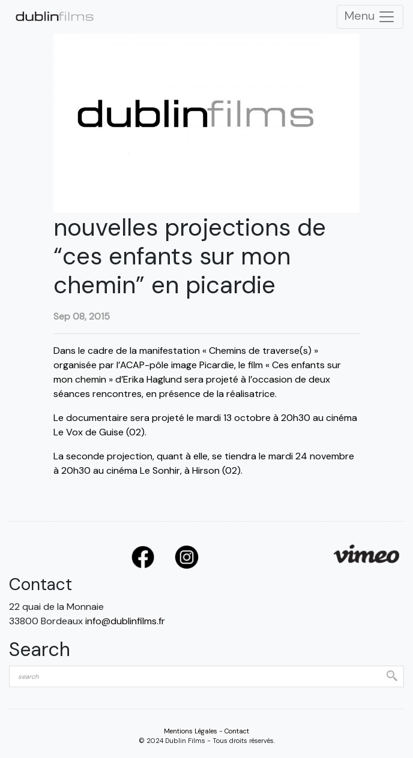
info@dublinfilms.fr (125, 621)
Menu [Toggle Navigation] (370, 17)
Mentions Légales (190, 731)
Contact (237, 731)
